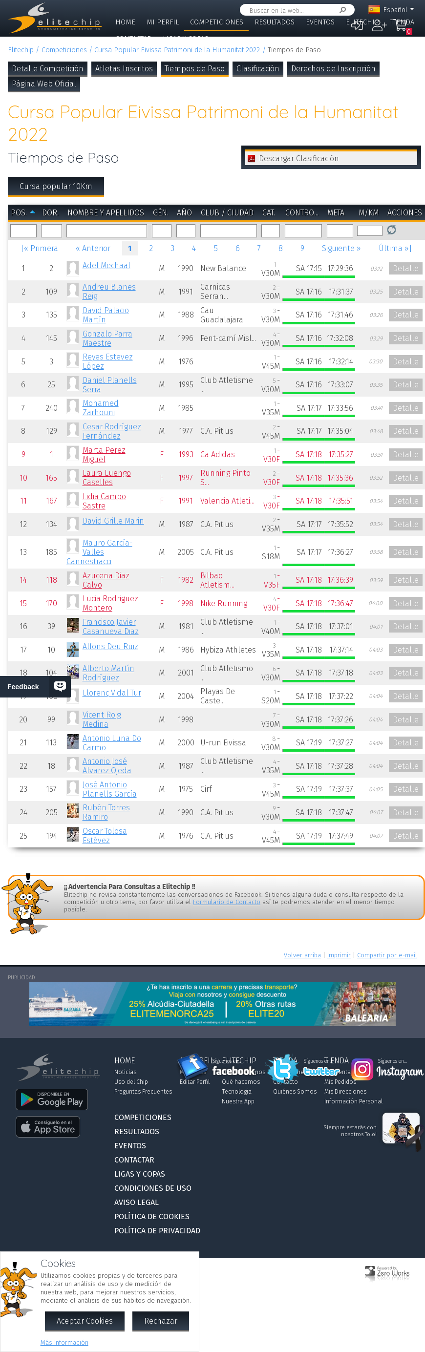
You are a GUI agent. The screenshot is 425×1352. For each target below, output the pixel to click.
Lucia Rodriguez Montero (110, 603)
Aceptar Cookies (85, 1321)
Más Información (64, 1342)
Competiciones (216, 22)
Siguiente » (341, 248)
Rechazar (160, 1321)
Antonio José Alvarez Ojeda (107, 766)
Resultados (275, 22)
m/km (369, 212)
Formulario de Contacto (226, 902)
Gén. (161, 212)
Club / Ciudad (227, 212)
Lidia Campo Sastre (104, 501)
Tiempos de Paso (195, 68)
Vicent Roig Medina (102, 719)
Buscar (341, 10)
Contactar (133, 39)
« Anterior (93, 248)
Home (125, 22)
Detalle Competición (48, 68)
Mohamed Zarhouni (101, 408)
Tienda (402, 22)
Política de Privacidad (157, 1230)
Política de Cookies (152, 1216)
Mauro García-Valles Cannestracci (99, 552)
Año (184, 212)
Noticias (125, 1072)
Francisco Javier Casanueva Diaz (111, 626)
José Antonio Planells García (110, 789)
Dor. (50, 212)
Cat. (268, 212)
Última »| (395, 248)
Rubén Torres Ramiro (106, 812)
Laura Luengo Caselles (107, 477)
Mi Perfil (163, 22)
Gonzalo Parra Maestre (107, 338)
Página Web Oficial (44, 83)
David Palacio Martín (106, 315)
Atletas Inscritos (124, 68)
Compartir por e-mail (387, 955)
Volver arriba (302, 955)
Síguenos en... (226, 1061)
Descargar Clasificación (299, 158)
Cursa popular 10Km (56, 186)
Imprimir (339, 955)
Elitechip (362, 22)
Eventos (320, 22)
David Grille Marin (113, 521)
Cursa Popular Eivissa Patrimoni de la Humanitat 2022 (177, 50)
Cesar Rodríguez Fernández (112, 431)
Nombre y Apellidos (105, 212)
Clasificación (257, 68)
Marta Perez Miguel (104, 454)
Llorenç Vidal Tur (112, 692)
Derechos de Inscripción (333, 68)
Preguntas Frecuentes (143, 1091)
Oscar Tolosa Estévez (105, 835)
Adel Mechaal (106, 265)
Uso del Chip (131, 1081)
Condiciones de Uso (152, 1188)
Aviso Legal (136, 1202)
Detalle (406, 268)
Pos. (19, 212)
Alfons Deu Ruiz (110, 646)
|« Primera (39, 248)
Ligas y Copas (186, 39)
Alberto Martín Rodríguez (108, 673)
